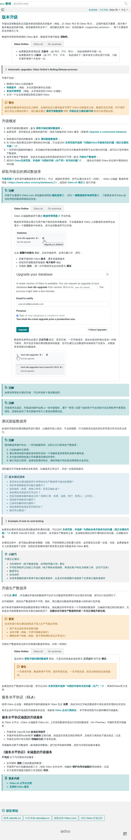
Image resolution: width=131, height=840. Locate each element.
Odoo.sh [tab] (38, 44)
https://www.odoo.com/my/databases (31, 182)
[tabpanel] (65, 55)
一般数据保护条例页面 (85, 195)
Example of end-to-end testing (25, 521)
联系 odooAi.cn (12, 818)
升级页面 (6, 178)
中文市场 (104, 10)
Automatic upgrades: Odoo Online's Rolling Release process (42, 69)
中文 (123, 10)
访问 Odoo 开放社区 (92, 818)
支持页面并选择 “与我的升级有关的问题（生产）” (74, 685)
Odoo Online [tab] (21, 44)
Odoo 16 (113, 10)
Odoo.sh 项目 (75, 182)
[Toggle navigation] (3, 9)
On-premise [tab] (54, 44)
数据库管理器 (50, 215)
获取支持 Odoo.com (65, 818)
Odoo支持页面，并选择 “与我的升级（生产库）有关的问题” (47, 160)
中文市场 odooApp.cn (37, 818)
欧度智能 (93, 10)
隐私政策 (57, 195)
